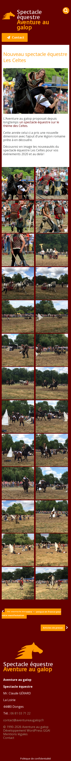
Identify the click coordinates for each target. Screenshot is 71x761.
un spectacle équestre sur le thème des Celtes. (31, 124)
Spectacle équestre (33, 19)
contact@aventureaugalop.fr (23, 720)
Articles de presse (53, 627)
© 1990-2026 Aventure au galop (25, 727)
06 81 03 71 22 (20, 713)
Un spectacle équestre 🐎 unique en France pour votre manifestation (31, 613)
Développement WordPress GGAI (26, 730)
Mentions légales (15, 734)
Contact (8, 738)
